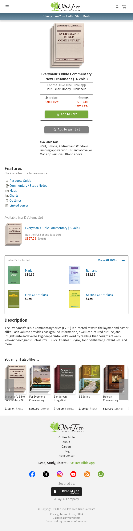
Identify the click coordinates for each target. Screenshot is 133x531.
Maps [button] (13, 190)
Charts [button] (14, 195)
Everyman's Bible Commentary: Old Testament (15, 400)
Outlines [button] (16, 200)
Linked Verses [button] (19, 205)
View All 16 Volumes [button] (111, 261)
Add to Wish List (66, 129)
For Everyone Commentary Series (37, 400)
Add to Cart (66, 114)
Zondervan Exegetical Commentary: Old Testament (64, 402)
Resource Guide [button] (20, 181)
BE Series (84, 397)
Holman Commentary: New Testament (112, 400)
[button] (117, 7)
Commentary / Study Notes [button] (28, 185)
